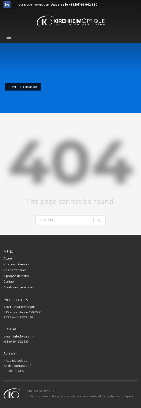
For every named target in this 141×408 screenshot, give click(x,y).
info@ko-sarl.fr (24, 336)
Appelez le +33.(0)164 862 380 (74, 4)
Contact (9, 281)
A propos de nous (16, 276)
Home (12, 87)
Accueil (8, 258)
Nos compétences (16, 264)
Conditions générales (19, 287)
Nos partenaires (15, 270)
